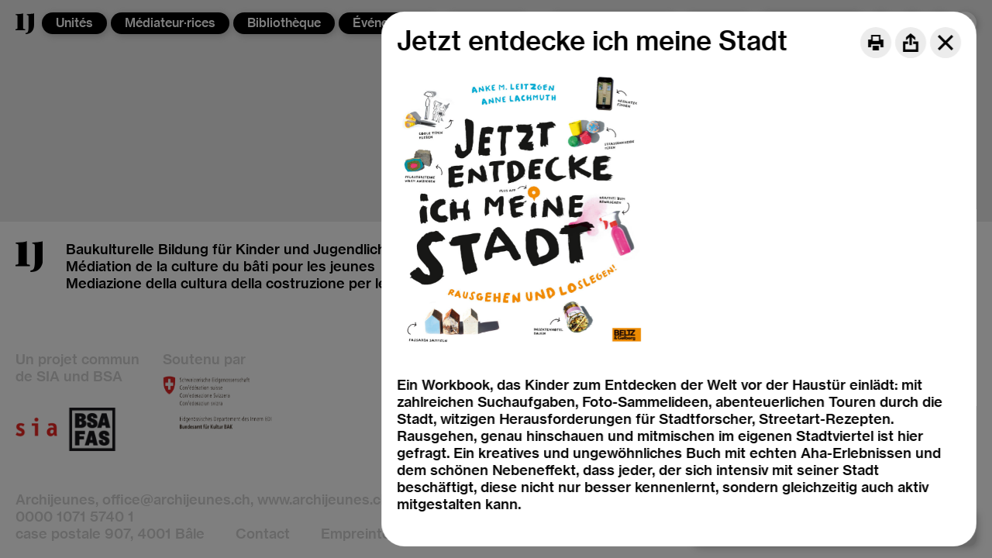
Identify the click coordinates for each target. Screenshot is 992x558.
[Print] (875, 42)
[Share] (910, 42)
